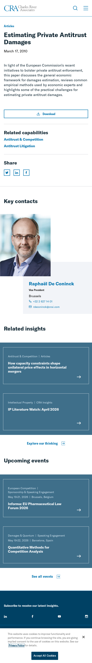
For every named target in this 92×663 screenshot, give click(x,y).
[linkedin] (5, 616)
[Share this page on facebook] (26, 173)
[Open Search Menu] (75, 8)
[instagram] (86, 616)
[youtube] (59, 616)
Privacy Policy (16, 646)
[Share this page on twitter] (7, 173)
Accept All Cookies (45, 656)
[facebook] (32, 616)
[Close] (83, 638)
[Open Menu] (85, 8)
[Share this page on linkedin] (17, 173)
